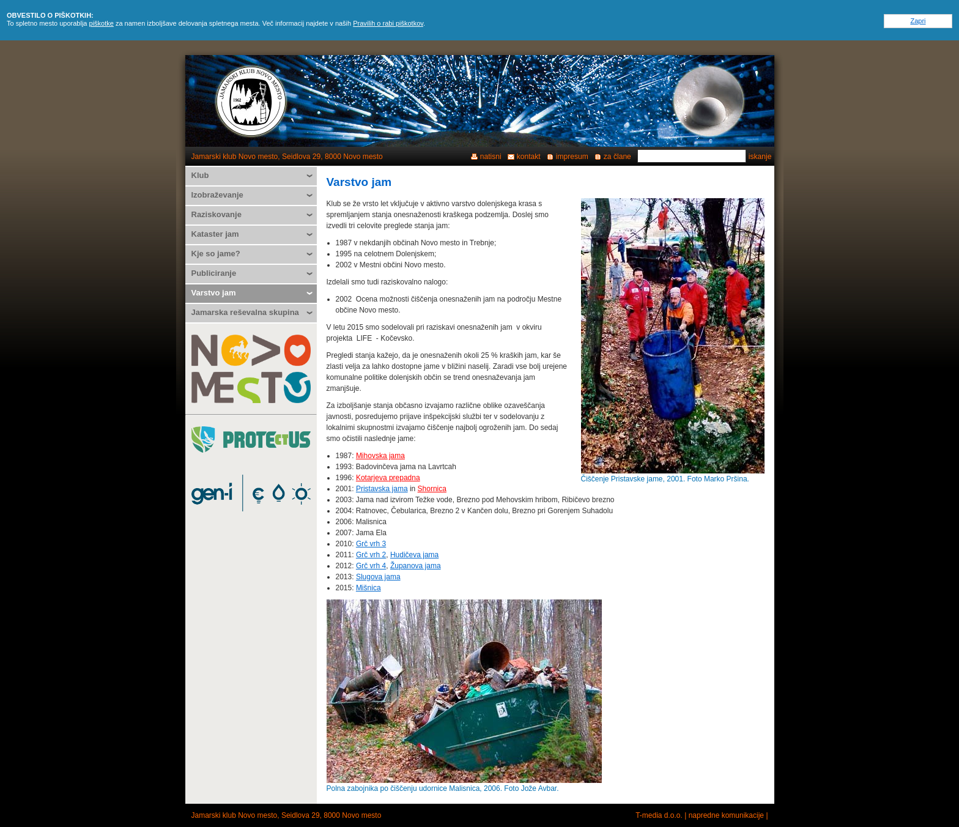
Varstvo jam (213, 292)
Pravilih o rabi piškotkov (388, 23)
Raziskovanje (216, 214)
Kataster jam (215, 234)
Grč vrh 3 (371, 544)
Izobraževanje (217, 194)
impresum (572, 156)
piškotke (101, 23)
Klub (200, 175)
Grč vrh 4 (371, 566)
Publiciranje (214, 273)
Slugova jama (378, 577)
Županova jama (415, 566)
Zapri (917, 20)
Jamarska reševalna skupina (245, 312)
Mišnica (368, 588)
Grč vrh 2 (371, 555)
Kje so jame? (215, 253)
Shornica (432, 488)
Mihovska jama (380, 455)
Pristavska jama (382, 488)
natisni (491, 156)
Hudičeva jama (414, 555)
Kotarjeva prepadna (388, 477)
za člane (617, 156)
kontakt (529, 156)
